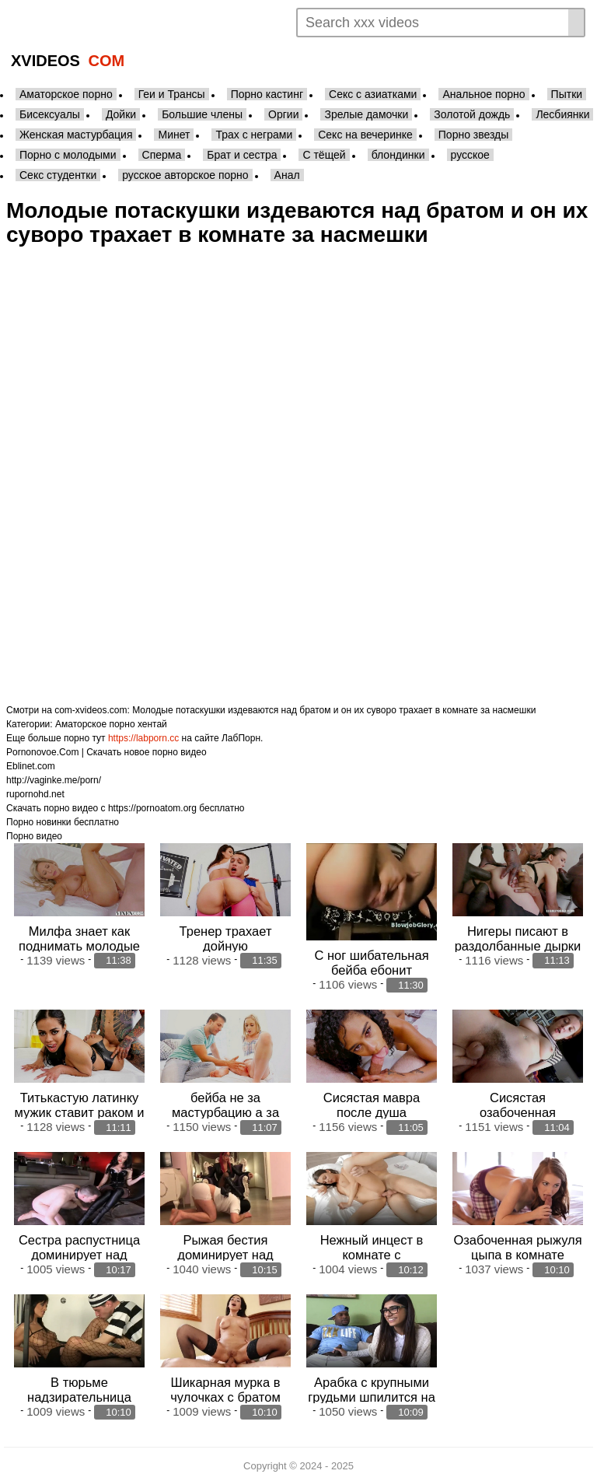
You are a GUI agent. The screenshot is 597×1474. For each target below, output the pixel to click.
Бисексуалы (49, 114)
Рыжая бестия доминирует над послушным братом (225, 1249)
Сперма (162, 155)
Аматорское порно (66, 94)
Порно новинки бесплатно (62, 822)
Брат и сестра (242, 155)
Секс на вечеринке (365, 134)
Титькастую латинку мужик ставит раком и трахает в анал (79, 1108)
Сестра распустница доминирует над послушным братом (79, 1249)
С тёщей (323, 155)
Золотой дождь (472, 114)
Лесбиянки (562, 114)
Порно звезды (473, 134)
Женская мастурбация (75, 134)
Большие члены (202, 114)
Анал (287, 175)
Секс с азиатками (373, 94)
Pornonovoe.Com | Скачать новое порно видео (106, 752)
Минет (174, 134)
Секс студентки (57, 175)
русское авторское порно (185, 175)
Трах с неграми (253, 134)
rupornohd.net (35, 794)
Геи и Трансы (171, 94)
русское (470, 155)
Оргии (283, 114)
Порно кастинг (267, 94)
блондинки (398, 155)
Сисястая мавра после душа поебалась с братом (371, 1108)
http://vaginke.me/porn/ (53, 780)
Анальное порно (483, 94)
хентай (152, 724)
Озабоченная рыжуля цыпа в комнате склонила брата (517, 1249)
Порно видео (34, 836)
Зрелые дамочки (366, 114)
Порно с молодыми (68, 155)
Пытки (566, 94)
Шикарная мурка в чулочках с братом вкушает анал (225, 1390)
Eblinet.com (30, 766)
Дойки (121, 114)
